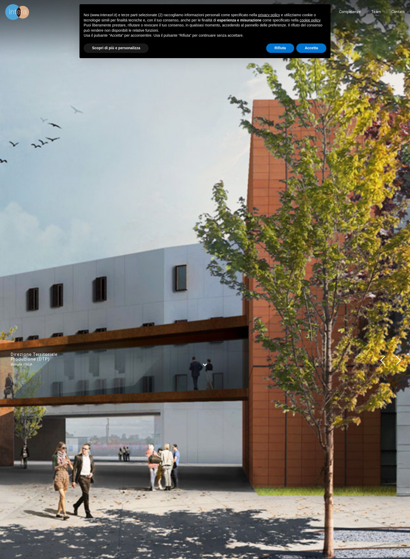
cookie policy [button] (310, 20)
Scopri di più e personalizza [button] (116, 48)
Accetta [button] (311, 48)
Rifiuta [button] (280, 48)
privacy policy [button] (269, 15)
